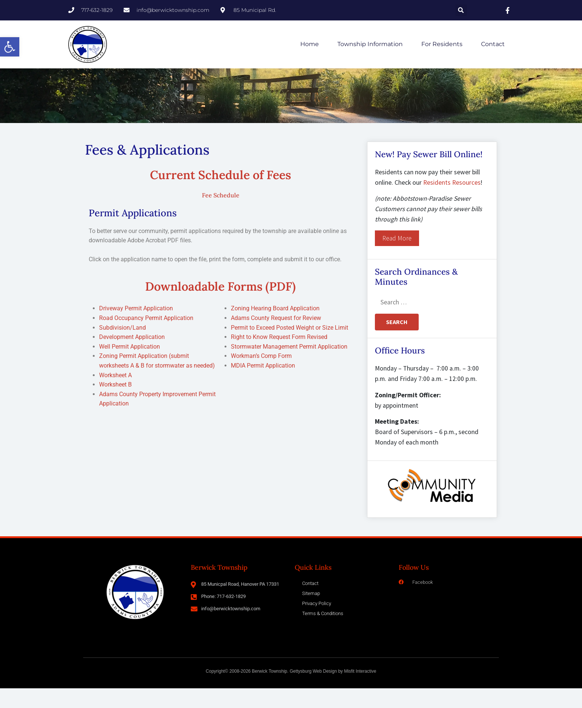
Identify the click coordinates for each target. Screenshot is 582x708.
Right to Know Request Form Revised (279, 356)
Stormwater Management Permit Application (289, 366)
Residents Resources (452, 202)
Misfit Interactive (360, 691)
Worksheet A (115, 394)
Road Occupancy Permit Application (146, 337)
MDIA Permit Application (263, 385)
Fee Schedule (220, 215)
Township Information (370, 44)
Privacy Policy (316, 623)
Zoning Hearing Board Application (275, 328)
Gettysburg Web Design (313, 691)
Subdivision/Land (122, 347)
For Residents (441, 44)
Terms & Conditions (322, 633)
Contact (493, 44)
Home (309, 44)
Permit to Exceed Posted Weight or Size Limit (289, 347)
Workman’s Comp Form (261, 375)
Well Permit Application (129, 366)
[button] (9, 46)
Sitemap (311, 613)
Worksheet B (115, 404)
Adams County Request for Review (276, 337)
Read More (397, 258)
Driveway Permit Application (136, 328)
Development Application (132, 356)
